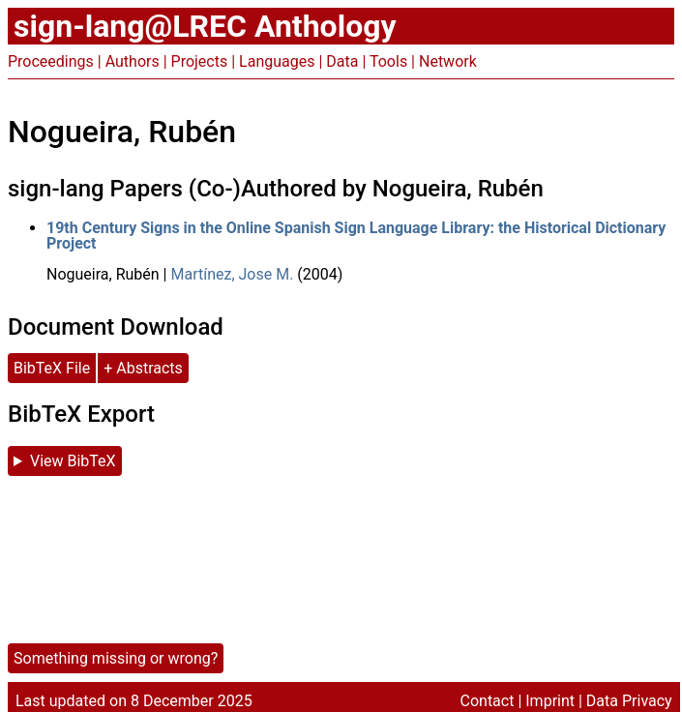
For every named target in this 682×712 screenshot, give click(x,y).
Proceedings (51, 61)
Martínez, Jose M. (231, 274)
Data (342, 61)
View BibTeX (73, 461)
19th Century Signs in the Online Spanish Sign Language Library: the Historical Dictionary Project (356, 235)
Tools (388, 61)
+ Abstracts (143, 368)
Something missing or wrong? (116, 658)
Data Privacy (629, 701)
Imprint (550, 701)
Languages (276, 61)
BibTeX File (52, 368)
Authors (132, 61)
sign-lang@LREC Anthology (205, 26)
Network (448, 61)
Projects (199, 61)
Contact (487, 701)
